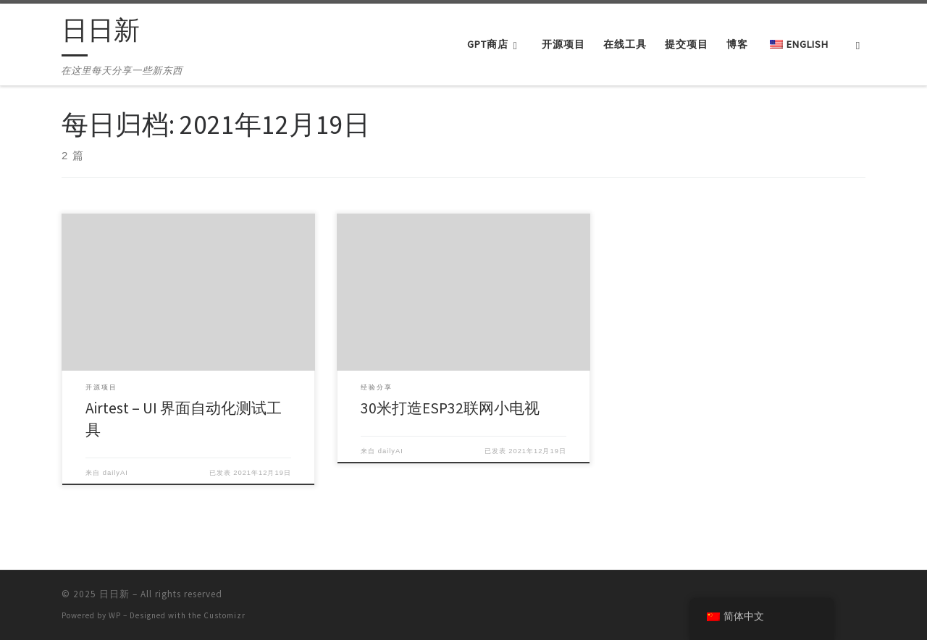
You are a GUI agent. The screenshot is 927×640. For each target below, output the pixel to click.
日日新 (114, 594)
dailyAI (115, 472)
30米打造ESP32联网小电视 (450, 408)
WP (115, 615)
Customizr (225, 615)
